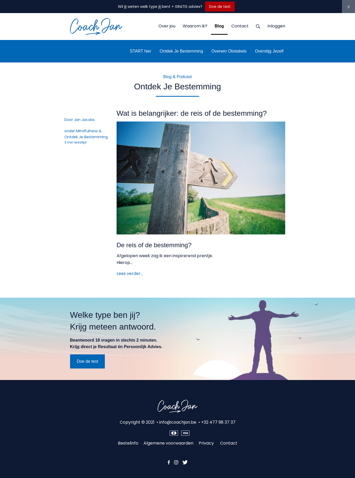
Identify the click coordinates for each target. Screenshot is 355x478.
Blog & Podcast (177, 76)
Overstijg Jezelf (269, 51)
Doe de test (220, 6)
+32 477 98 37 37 (218, 422)
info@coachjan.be (177, 422)
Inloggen (276, 26)
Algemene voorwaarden (168, 443)
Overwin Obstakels (229, 51)
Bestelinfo (128, 443)
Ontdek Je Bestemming (181, 51)
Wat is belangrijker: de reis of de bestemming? (192, 113)
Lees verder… (130, 273)
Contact (228, 443)
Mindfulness (87, 131)
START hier (140, 51)
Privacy (207, 443)
